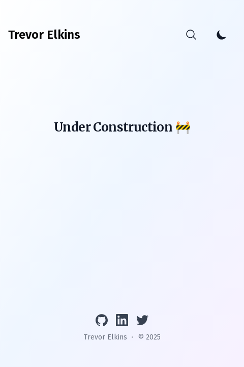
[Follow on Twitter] (142, 320)
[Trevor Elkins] (44, 35)
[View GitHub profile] (102, 320)
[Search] (191, 34)
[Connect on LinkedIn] (122, 320)
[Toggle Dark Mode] (221, 34)
